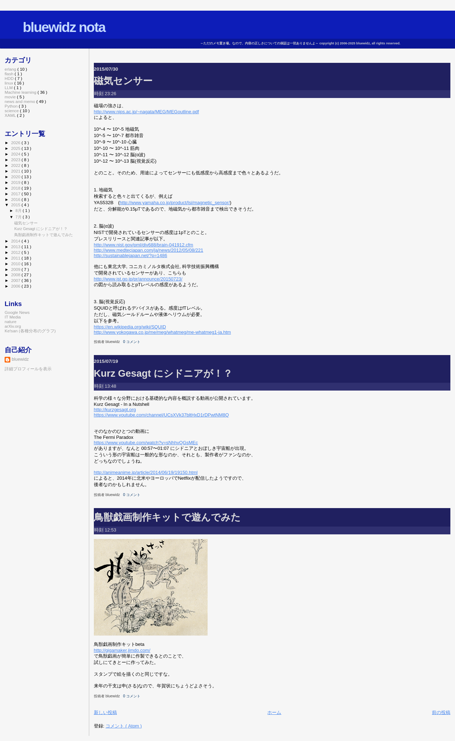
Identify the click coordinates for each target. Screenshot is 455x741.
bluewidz (20, 359)
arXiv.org (13, 326)
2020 (16, 176)
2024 (16, 154)
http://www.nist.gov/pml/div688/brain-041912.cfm (143, 244)
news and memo (20, 101)
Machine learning (21, 92)
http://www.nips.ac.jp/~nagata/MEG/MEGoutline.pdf (146, 111)
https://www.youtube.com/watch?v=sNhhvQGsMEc (146, 442)
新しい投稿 (105, 712)
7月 (19, 217)
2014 (16, 241)
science (12, 110)
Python (12, 106)
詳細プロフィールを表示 (28, 368)
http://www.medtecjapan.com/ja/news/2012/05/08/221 (148, 250)
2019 (16, 182)
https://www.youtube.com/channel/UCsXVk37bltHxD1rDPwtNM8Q (161, 415)
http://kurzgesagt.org (115, 409)
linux (9, 83)
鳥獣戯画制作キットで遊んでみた (167, 517)
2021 (16, 171)
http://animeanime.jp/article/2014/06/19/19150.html (146, 472)
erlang (11, 69)
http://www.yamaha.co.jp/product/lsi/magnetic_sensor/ (175, 202)
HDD (10, 78)
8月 (19, 210)
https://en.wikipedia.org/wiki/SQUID (130, 326)
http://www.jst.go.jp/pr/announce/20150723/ (138, 279)
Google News (17, 312)
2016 (16, 199)
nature (10, 321)
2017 (16, 193)
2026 (16, 142)
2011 (16, 258)
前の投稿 (441, 712)
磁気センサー (123, 80)
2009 (16, 269)
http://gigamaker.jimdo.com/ (122, 650)
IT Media (13, 317)
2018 (16, 188)
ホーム (274, 712)
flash (10, 73)
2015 (16, 204)
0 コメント (131, 342)
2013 (16, 246)
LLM (9, 87)
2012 (16, 252)
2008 (16, 274)
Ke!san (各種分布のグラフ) (30, 330)
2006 (16, 286)
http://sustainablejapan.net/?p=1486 (130, 255)
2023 (16, 159)
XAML (11, 115)
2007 (16, 280)
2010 (16, 263)
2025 (16, 148)
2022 (16, 165)
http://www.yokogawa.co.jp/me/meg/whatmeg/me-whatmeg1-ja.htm (162, 332)
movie (11, 96)
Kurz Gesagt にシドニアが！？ (163, 373)
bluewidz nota (64, 27)
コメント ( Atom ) (124, 726)
